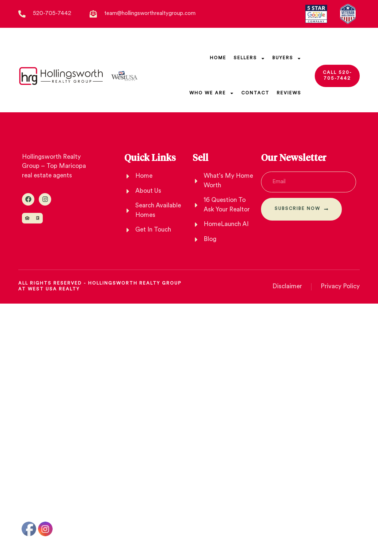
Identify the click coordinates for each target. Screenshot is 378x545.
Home (218, 58)
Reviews (289, 93)
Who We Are (211, 93)
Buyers (286, 58)
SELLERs (249, 58)
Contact (255, 93)
